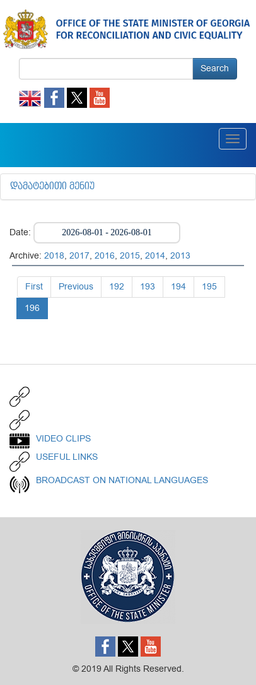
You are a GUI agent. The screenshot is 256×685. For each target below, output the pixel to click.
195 (209, 287)
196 (32, 308)
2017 (79, 256)
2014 (155, 256)
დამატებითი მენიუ (52, 187)
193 (147, 287)
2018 (54, 256)
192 (116, 287)
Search (215, 68)
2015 (130, 256)
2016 (105, 256)
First (34, 287)
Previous (76, 287)
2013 (180, 256)
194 (178, 287)
